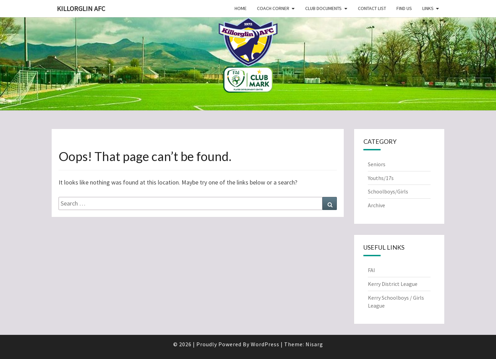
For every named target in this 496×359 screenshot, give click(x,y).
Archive (376, 205)
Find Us (404, 8)
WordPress (265, 344)
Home (241, 8)
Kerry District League (392, 283)
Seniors (376, 164)
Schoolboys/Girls (388, 191)
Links (428, 8)
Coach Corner (273, 8)
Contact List (372, 8)
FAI (371, 270)
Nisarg (314, 344)
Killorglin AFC (81, 8)
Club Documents (323, 8)
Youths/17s (381, 177)
